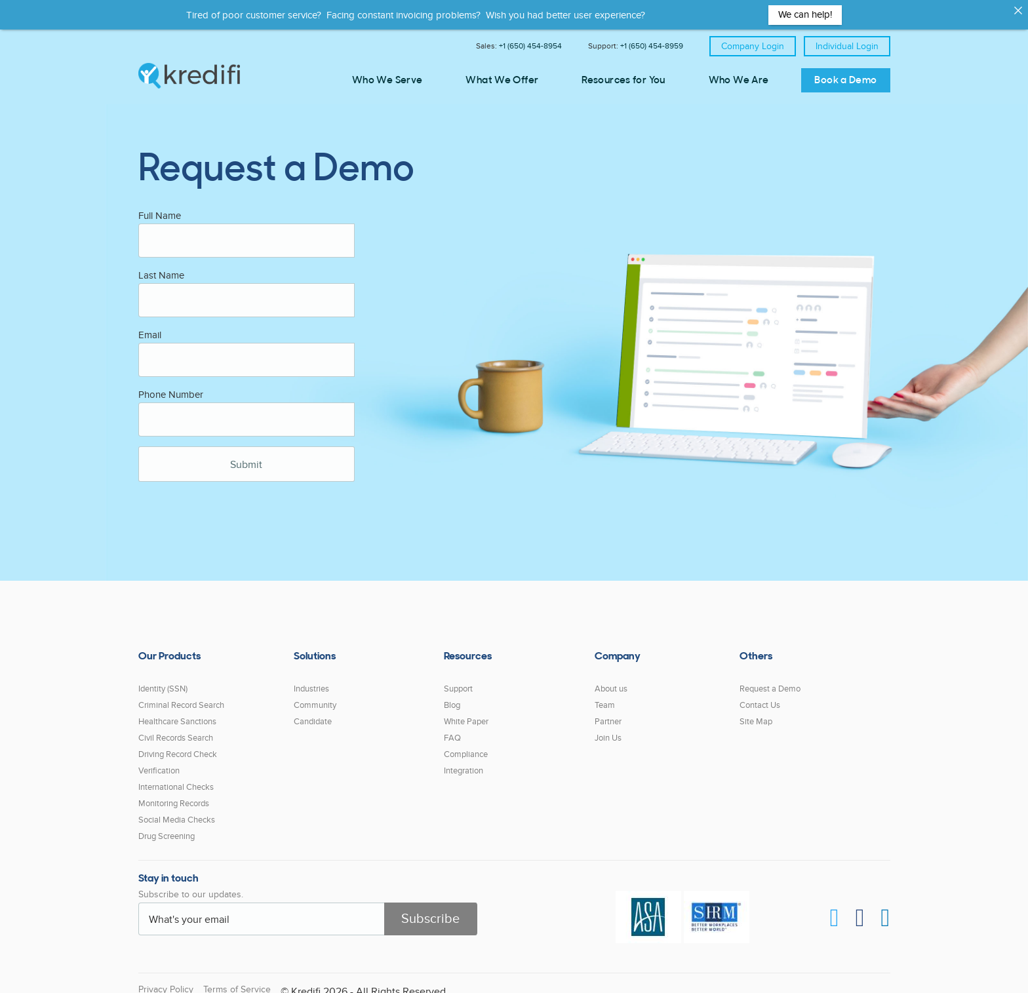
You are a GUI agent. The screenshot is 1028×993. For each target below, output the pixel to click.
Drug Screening (166, 827)
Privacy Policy (165, 980)
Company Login (752, 46)
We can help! (805, 14)
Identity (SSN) (163, 679)
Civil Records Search (175, 729)
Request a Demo (770, 679)
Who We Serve (387, 81)
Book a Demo (845, 81)
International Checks (176, 778)
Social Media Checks (176, 811)
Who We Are (739, 81)
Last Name (161, 266)
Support (458, 679)
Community (315, 696)
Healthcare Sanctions (177, 712)
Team (605, 696)
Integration (463, 761)
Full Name (159, 206)
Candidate (313, 712)
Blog (452, 696)
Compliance (466, 745)
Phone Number (170, 385)
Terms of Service (237, 980)
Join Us (608, 729)
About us (611, 679)
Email (149, 326)
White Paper (466, 712)
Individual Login (847, 46)
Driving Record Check (177, 745)
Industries (311, 679)
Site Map (756, 712)
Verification (159, 761)
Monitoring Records (173, 794)
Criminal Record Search (181, 696)
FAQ (452, 729)
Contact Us (760, 696)
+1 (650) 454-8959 (651, 46)
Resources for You (623, 81)
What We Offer (501, 81)
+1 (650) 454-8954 (530, 46)
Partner (608, 712)
